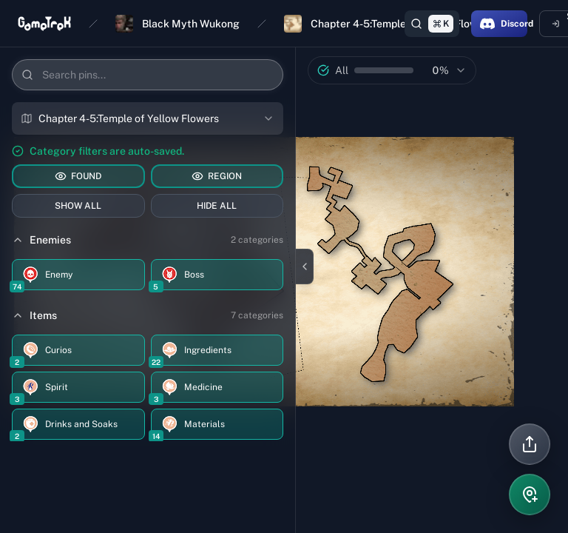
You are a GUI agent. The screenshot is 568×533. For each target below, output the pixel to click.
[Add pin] (529, 494)
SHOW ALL (78, 206)
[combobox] (147, 118)
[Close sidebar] (305, 266)
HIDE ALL (217, 206)
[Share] (529, 444)
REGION (217, 176)
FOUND (78, 176)
